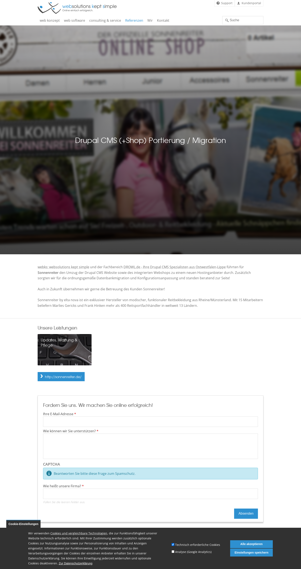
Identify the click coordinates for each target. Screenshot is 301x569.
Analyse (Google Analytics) (193, 552)
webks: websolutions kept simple (63, 267)
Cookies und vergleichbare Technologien (78, 533)
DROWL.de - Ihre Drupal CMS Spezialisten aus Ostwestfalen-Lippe (175, 267)
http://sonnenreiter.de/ (63, 376)
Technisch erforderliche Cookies (197, 545)
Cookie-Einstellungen (23, 524)
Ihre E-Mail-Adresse (59, 414)
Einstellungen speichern (251, 552)
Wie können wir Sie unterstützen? (70, 431)
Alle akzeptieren (251, 544)
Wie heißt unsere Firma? (63, 486)
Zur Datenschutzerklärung (75, 563)
